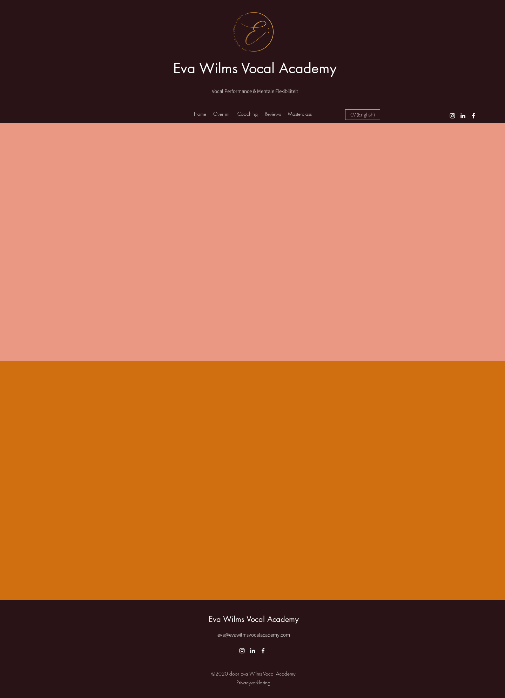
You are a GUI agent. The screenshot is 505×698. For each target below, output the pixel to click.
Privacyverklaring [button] (253, 682)
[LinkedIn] (462, 115)
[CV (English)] (362, 114)
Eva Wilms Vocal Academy (255, 68)
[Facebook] (473, 115)
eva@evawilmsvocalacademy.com (253, 634)
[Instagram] (452, 115)
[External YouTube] (252, 242)
